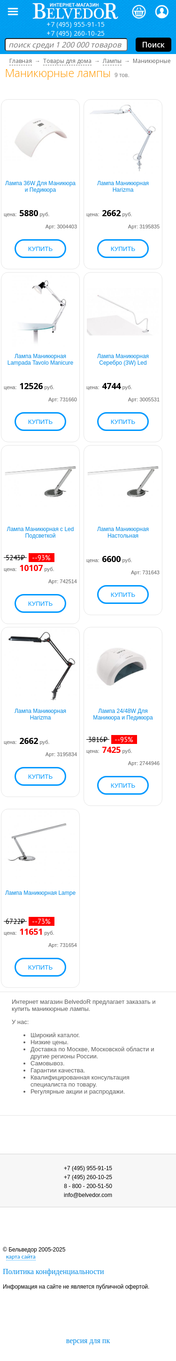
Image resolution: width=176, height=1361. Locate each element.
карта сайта (21, 1256)
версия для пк (88, 1341)
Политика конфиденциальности (53, 1271)
